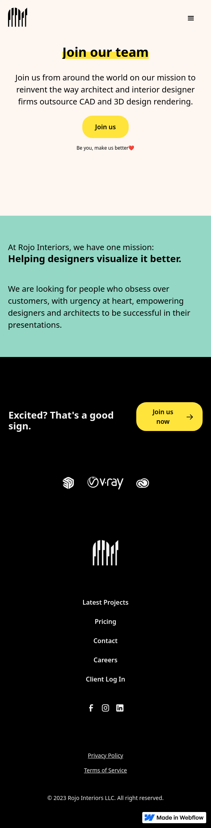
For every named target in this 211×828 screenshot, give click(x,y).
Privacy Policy (105, 755)
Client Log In (105, 679)
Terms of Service (105, 770)
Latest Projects (105, 602)
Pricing (105, 621)
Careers (105, 660)
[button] (191, 18)
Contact (106, 640)
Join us (105, 126)
